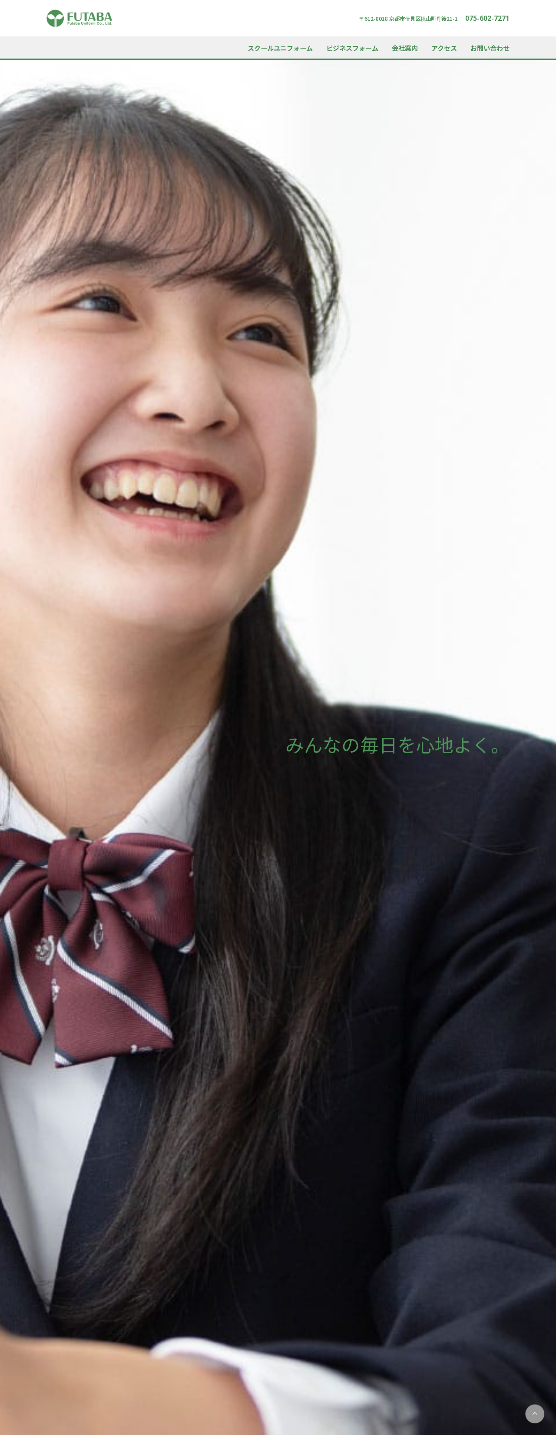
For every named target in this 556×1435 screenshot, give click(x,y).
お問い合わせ (490, 47)
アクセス (444, 47)
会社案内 (405, 47)
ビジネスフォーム (352, 47)
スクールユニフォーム (280, 47)
